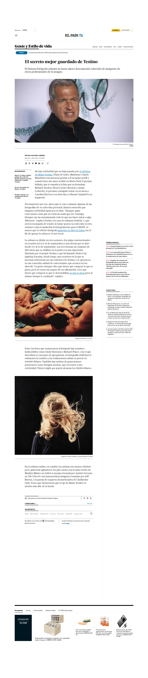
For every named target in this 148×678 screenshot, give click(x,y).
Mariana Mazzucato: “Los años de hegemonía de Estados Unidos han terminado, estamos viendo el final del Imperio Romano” (120, 306)
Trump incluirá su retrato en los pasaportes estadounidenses (119, 247)
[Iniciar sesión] (127, 30)
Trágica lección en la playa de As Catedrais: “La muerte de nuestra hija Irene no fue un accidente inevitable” (119, 323)
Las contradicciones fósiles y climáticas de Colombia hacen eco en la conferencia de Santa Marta (119, 254)
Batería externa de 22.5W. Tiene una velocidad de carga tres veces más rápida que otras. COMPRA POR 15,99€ (124, 633)
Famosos (95, 47)
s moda (120, 47)
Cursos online (38, 610)
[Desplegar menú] (16, 35)
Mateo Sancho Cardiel (35, 155)
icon (114, 47)
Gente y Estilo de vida (33, 46)
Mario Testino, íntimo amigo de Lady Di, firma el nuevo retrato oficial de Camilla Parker (23, 179)
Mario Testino (34, 514)
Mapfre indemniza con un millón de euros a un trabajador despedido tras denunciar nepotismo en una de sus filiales (119, 297)
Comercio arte (77, 514)
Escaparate (19, 610)
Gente (26, 514)
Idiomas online (51, 610)
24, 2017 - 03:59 (38, 158)
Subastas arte (44, 514)
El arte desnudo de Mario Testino (22, 188)
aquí (67, 523)
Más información (30, 523)
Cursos (28, 610)
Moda (100, 47)
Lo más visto (110, 290)
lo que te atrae (77, 273)
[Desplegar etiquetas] (91, 513)
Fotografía (68, 514)
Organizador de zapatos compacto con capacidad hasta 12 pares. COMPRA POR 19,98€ (52, 639)
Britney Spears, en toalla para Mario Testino (22, 196)
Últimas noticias (128, 47)
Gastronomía (108, 47)
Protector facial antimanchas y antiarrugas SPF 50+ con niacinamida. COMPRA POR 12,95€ (104, 632)
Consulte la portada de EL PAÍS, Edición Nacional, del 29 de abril (48, 52)
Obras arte (60, 514)
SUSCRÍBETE (115, 30)
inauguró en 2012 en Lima (71, 230)
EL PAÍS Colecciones (65, 610)
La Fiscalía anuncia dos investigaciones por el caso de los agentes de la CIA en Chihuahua (118, 274)
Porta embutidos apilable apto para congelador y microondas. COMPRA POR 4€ (84, 632)
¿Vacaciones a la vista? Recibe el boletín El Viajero (43, 498)
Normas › (90, 503)
